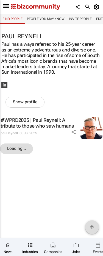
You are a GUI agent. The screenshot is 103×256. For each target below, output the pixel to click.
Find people (12, 19)
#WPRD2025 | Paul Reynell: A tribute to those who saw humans (37, 123)
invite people (80, 19)
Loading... (16, 148)
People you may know (46, 19)
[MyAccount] (97, 7)
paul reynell (9, 133)
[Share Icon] (73, 132)
